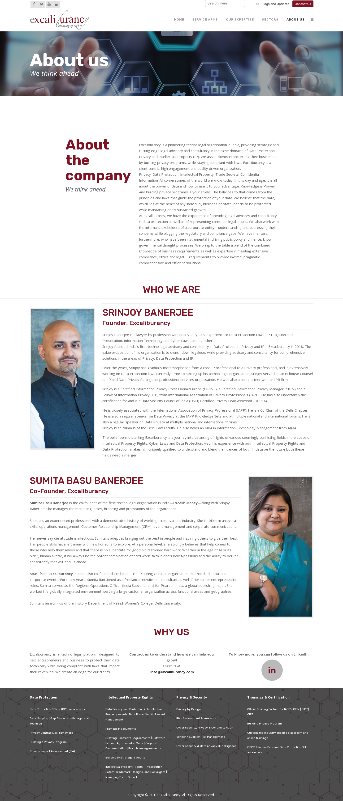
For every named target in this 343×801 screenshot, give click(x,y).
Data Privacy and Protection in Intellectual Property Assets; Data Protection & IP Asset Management (135, 714)
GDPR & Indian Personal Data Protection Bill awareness (276, 750)
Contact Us (303, 4)
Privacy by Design (188, 709)
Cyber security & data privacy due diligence (206, 746)
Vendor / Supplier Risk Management (200, 736)
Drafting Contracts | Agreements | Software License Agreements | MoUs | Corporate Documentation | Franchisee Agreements (135, 743)
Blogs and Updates (275, 4)
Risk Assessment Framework (196, 718)
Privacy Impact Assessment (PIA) (52, 751)
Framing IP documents (120, 728)
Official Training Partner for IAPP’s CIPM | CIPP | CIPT (278, 711)
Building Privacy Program (264, 723)
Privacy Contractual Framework (51, 732)
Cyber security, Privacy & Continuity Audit (204, 727)
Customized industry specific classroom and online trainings (277, 735)
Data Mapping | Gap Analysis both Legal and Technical (59, 721)
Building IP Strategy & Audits (125, 757)
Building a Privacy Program (48, 742)
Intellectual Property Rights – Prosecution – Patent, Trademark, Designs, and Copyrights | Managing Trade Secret (136, 772)
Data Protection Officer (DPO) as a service (58, 709)
